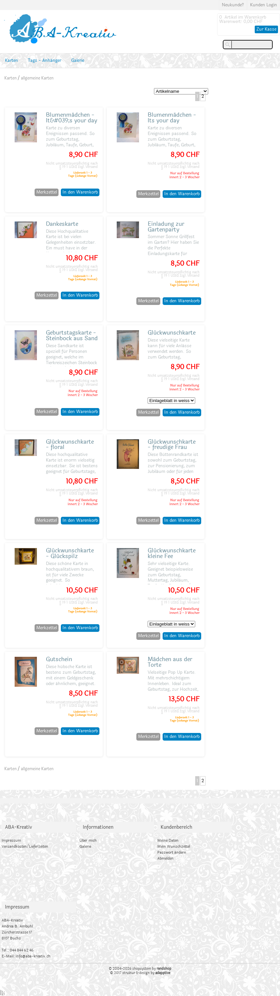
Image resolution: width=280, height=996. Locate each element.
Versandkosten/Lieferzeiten (25, 846)
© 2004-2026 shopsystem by (140, 968)
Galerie (77, 60)
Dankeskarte (62, 223)
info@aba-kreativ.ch (33, 956)
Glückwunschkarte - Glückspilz (70, 553)
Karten (11, 60)
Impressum (11, 840)
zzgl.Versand (88, 167)
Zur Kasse (266, 29)
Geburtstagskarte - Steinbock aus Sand (72, 335)
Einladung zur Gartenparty (166, 226)
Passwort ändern (171, 852)
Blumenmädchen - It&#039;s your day (71, 117)
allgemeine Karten (37, 78)
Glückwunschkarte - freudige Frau (172, 444)
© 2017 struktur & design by (140, 973)
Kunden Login (263, 5)
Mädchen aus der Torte (170, 662)
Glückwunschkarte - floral (70, 444)
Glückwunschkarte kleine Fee (172, 553)
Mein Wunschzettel (173, 846)
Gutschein (59, 659)
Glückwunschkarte (172, 332)
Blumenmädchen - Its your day (172, 117)
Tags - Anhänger (44, 60)
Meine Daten (168, 840)
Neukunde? (233, 5)
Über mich (88, 840)
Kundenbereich (176, 827)
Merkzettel (46, 192)
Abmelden (165, 858)
